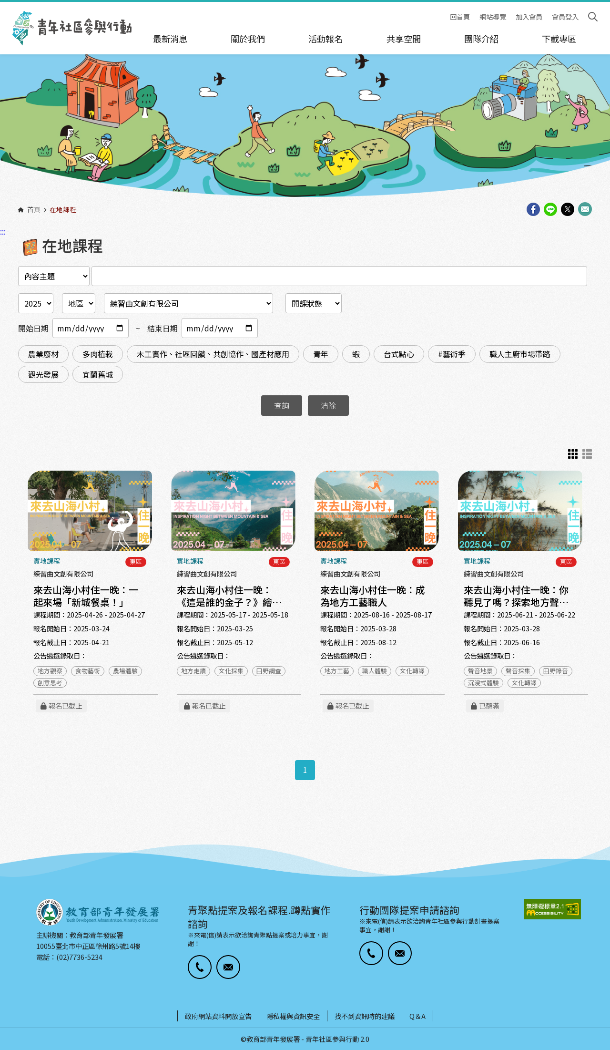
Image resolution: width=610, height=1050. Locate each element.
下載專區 (559, 38)
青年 (320, 354)
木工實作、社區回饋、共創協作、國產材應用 (213, 354)
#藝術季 (452, 354)
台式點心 (399, 354)
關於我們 (248, 38)
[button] (200, 967)
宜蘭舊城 (97, 374)
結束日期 (162, 328)
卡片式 (573, 454)
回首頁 (460, 17)
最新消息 (170, 38)
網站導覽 (492, 17)
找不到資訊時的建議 (365, 1016)
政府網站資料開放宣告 (218, 1016)
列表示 (587, 454)
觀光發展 (43, 374)
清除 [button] (328, 405)
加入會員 (529, 17)
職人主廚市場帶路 (519, 354)
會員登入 (565, 17)
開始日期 (33, 328)
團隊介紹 (481, 38)
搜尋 (593, 16)
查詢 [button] (281, 405)
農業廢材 (43, 354)
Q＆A (417, 1016)
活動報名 (325, 38)
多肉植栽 (97, 354)
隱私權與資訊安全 (293, 1016)
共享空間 (403, 38)
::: (3, 6)
